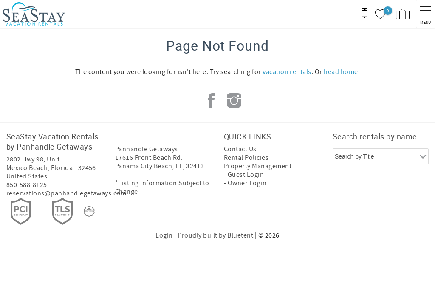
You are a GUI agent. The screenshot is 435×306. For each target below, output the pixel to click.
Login (163, 235)
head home (341, 72)
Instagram (234, 100)
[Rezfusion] (89, 211)
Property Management (257, 166)
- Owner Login (245, 183)
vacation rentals (287, 72)
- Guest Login (244, 174)
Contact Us (240, 149)
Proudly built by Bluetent (215, 235)
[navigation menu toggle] (425, 14)
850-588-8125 (26, 185)
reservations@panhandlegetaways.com (66, 193)
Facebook (211, 100)
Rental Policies (246, 157)
